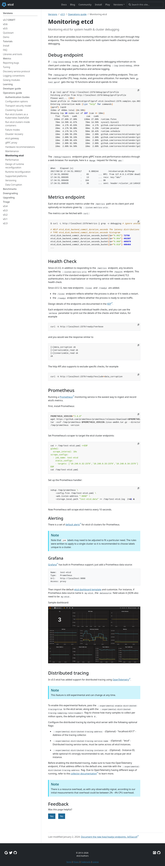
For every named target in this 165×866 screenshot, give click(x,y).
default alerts (73, 524)
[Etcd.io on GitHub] (158, 852)
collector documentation (84, 773)
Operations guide (77, 14)
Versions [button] (118, 4)
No (61, 816)
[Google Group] (6, 852)
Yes (52, 816)
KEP (109, 303)
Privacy (76, 862)
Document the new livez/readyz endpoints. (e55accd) (109, 836)
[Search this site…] (145, 4)
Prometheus (66, 397)
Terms (68, 862)
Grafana (52, 564)
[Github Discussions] (15, 852)
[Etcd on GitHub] (154, 852)
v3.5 (62, 14)
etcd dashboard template (87, 589)
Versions (52, 14)
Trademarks (86, 862)
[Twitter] (10, 852)
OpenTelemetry (121, 679)
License (95, 862)
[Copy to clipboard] (138, 90)
